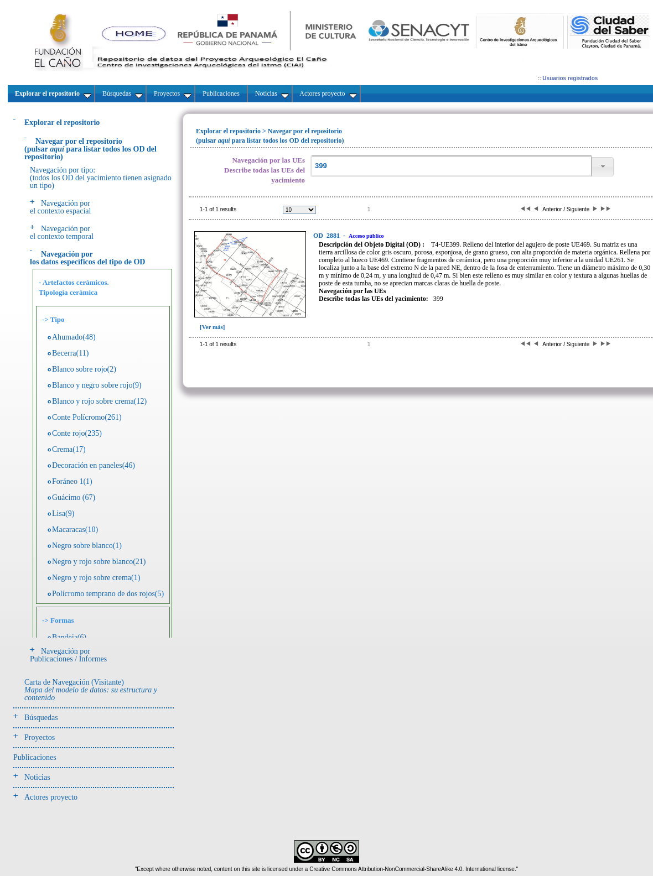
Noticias (37, 777)
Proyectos (39, 737)
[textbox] (451, 166)
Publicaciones (34, 757)
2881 (327, 235)
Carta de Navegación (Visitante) (90, 690)
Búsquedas (41, 717)
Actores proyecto (50, 797)
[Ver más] (212, 327)
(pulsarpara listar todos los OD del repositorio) (90, 149)
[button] (603, 166)
